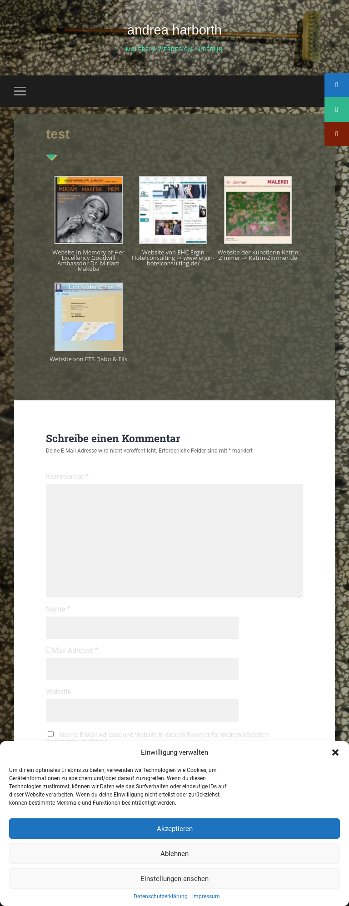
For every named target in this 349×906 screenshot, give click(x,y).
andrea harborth (174, 30)
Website (58, 692)
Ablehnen (174, 854)
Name (58, 609)
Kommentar (67, 476)
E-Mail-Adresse (72, 650)
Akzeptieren (175, 829)
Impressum (206, 896)
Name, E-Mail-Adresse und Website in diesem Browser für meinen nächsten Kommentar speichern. (157, 738)
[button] (335, 752)
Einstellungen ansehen (174, 879)
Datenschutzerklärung (161, 896)
